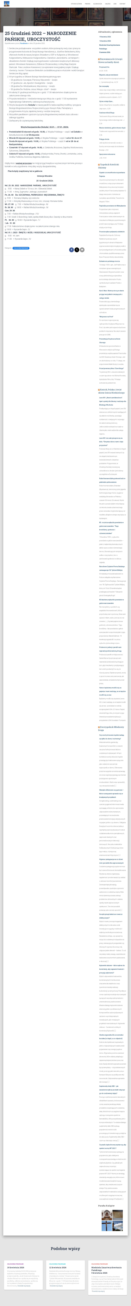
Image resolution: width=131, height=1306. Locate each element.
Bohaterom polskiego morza (109, 261)
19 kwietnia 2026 (105, 37)
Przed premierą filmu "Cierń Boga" (111, 368)
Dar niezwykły (104, 86)
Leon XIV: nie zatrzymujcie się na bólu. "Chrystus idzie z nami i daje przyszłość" (111, 441)
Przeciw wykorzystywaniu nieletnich (112, 232)
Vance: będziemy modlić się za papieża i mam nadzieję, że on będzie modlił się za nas (112, 691)
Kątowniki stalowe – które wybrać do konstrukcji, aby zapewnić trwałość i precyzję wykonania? (112, 969)
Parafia (87, 4)
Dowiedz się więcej (24, 1286)
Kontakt (122, 4)
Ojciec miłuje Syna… (106, 101)
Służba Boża (97, 4)
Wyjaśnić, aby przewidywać (108, 75)
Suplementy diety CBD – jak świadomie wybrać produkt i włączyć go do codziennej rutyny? (112, 1089)
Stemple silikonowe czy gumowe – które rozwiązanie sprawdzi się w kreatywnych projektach (111, 793)
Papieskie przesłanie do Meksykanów (112, 206)
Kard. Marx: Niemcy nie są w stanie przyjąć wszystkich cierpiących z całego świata (111, 294)
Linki (115, 4)
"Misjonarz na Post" (106, 317)
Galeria (107, 4)
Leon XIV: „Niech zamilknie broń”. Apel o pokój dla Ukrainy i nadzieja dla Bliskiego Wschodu (112, 401)
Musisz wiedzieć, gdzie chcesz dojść (112, 128)
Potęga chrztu (104, 139)
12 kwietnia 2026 (105, 41)
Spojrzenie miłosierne (107, 154)
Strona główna (76, 4)
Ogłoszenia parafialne (21, 248)
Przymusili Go (104, 67)
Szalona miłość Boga (106, 113)
